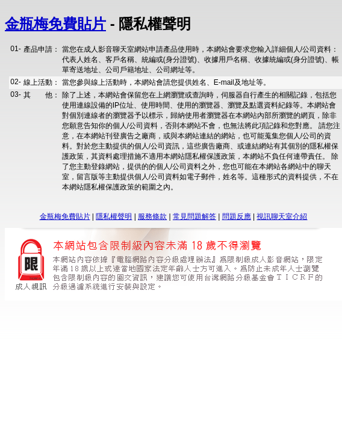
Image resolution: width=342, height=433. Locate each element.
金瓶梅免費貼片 (55, 24)
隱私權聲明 (114, 216)
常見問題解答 (194, 216)
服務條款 (152, 216)
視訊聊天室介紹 (281, 216)
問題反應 (236, 216)
